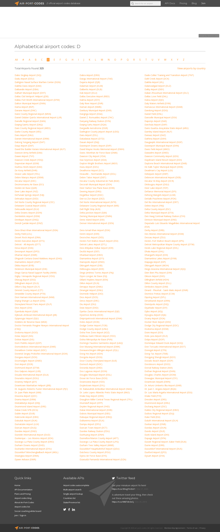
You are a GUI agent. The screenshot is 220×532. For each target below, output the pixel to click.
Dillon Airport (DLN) (89, 283)
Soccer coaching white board (29, 510)
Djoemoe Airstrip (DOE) (91, 314)
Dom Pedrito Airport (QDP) (28, 343)
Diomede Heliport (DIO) (91, 293)
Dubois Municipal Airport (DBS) (95, 413)
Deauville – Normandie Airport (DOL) (98, 173)
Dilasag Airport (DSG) (25, 279)
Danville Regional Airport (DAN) (30, 121)
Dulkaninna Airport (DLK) (92, 420)
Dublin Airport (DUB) (25, 413)
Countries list (69, 498)
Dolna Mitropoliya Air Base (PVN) (96, 339)
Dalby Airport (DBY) (154, 89)
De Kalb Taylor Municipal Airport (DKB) (164, 166)
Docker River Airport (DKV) (158, 321)
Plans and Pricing (23, 493)
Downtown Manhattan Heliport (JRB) (33, 385)
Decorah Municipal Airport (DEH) (96, 184)
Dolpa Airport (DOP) (155, 339)
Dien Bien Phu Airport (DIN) (158, 272)
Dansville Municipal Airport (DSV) (161, 117)
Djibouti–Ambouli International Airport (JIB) (36, 314)
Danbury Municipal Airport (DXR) (96, 110)
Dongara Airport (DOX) (26, 357)
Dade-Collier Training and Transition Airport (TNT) (169, 75)
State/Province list (72, 502)
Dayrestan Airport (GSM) (27, 163)
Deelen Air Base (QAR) (26, 187)
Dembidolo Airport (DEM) (27, 216)
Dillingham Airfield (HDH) (157, 279)
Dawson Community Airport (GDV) (162, 156)
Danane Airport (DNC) (26, 110)
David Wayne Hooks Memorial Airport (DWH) (102, 149)
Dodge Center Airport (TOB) (93, 325)
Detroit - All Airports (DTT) (28, 244)
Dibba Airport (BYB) (24, 265)
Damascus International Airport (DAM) (164, 106)
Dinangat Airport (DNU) (91, 290)
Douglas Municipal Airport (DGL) (96, 374)
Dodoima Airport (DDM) (157, 329)
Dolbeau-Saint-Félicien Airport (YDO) (98, 336)
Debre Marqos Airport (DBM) (29, 177)
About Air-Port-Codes (25, 502)
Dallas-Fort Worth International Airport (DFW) (37, 99)
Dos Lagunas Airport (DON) (93, 371)
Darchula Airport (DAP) (156, 124)
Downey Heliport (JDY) (26, 381)
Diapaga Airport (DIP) (155, 262)
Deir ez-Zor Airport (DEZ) (92, 198)
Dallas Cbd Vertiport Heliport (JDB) (32, 96)
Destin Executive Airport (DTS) (30, 240)
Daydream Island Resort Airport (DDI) (163, 159)
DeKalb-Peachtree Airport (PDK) (160, 198)
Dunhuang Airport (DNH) (92, 434)
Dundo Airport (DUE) (155, 431)
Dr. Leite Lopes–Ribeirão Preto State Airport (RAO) (105, 392)
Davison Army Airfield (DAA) (28, 152)
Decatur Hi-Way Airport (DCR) (159, 180)
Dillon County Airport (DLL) (158, 283)
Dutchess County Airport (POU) (95, 452)
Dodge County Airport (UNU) (94, 329)
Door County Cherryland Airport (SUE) (98, 360)
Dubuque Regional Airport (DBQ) (96, 417)
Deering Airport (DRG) (90, 191)
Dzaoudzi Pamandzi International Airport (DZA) (103, 459)
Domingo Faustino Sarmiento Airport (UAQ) (101, 343)
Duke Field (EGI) (152, 417)
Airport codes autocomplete (77, 485)
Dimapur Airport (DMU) (91, 286)
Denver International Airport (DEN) (97, 223)
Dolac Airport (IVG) (24, 336)
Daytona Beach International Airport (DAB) (166, 163)
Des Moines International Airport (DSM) (164, 233)
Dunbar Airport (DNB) (155, 424)
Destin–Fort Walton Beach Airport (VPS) (164, 240)
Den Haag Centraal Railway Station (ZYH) (165, 216)
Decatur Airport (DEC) (25, 180)
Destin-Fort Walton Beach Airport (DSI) (99, 240)
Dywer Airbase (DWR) (25, 459)
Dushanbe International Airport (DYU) (33, 448)
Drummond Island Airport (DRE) (30, 406)
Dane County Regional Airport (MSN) (33, 113)
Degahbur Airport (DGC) (91, 195)
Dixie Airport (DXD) (89, 307)
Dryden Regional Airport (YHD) (95, 406)
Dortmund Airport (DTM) (27, 367)
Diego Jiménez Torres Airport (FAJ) (97, 272)
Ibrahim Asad (213, 36)
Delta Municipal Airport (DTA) (159, 212)
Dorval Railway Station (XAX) (159, 367)
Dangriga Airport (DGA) (91, 113)
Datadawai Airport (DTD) (92, 138)
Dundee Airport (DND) (26, 431)
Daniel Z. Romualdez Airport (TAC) (97, 117)
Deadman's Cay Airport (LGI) (159, 170)
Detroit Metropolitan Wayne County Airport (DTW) (169, 244)
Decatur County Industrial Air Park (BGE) (99, 180)
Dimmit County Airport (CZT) (29, 290)
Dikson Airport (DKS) (155, 276)
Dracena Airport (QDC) (26, 395)
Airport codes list (23, 506)
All (16, 59)
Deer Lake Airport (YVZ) (26, 191)
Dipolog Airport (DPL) (155, 297)
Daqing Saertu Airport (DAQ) (29, 124)
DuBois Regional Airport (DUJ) (159, 413)
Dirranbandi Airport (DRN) (157, 300)
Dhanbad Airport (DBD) (91, 254)
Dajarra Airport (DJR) (90, 82)
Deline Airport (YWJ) (154, 205)
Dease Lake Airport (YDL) (27, 173)
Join (203, 3)
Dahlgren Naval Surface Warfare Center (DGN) (38, 82)
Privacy (202, 528)
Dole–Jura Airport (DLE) (156, 336)
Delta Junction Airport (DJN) (93, 212)
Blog (194, 3)
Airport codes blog (24, 498)
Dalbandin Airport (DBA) (26, 89)
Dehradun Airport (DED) (26, 198)
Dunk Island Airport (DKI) (157, 434)
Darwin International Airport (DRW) (32, 138)
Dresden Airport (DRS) (156, 399)
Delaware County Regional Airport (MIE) (99, 205)
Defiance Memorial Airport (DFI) (160, 191)
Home (18, 485)
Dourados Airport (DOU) (27, 378)
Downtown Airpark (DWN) (157, 381)
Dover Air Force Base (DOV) (93, 378)
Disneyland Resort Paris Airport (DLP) (33, 304)
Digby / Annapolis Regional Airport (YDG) (35, 276)
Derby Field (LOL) (23, 233)
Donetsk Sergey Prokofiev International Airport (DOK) (41, 353)
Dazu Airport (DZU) (89, 166)
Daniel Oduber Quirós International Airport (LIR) (38, 117)
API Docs (170, 3)
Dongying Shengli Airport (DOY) (160, 357)
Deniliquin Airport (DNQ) (27, 219)
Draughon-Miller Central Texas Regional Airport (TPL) (106, 399)
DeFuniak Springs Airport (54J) (29, 195)
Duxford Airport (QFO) (156, 452)
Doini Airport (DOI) (154, 332)
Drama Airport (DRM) (25, 399)
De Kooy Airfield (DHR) (26, 170)
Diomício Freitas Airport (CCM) (160, 293)
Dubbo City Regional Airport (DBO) (162, 410)
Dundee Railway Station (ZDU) (95, 431)
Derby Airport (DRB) (154, 230)
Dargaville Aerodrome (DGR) (94, 128)
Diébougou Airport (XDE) (92, 269)
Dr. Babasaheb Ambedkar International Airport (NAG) (106, 388)
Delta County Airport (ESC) (158, 209)
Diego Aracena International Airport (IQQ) (165, 269)
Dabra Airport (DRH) (90, 75)
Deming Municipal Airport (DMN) (96, 216)
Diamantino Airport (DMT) (28, 262)
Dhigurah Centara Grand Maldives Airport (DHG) (38, 258)
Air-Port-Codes (31, 3)
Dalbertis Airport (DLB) (91, 89)
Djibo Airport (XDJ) (154, 311)
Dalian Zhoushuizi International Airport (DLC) (167, 92)
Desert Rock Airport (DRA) (28, 237)
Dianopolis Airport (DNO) (92, 262)
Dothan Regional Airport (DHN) (160, 371)
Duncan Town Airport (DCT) (93, 427)
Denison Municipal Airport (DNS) (161, 219)
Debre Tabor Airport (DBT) (93, 177)
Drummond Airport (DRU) (157, 403)
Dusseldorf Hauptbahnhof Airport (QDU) (99, 448)
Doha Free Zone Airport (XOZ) (95, 332)
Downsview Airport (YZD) (92, 381)
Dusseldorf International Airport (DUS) (163, 448)
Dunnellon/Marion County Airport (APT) (99, 438)
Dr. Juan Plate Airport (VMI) (28, 392)
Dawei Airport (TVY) (24, 156)
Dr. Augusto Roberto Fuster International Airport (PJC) (41, 388)
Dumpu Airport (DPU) (90, 424)
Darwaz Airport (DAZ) (155, 135)
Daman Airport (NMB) (90, 106)
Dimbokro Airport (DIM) (156, 286)
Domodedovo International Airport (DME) (35, 346)
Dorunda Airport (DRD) (91, 367)
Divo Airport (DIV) (23, 307)
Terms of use (192, 528)
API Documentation (24, 489)
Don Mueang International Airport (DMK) (100, 346)
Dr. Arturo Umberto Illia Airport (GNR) (163, 385)
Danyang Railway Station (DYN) (95, 121)
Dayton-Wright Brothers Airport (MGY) (98, 163)
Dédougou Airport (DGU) (157, 184)
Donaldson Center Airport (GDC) (31, 350)
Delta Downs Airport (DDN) (28, 212)
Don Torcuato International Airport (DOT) (165, 346)
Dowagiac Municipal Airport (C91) (161, 378)
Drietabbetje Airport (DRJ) (27, 403)
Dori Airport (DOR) (24, 364)
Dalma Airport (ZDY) (90, 99)
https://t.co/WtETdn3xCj (124, 501)
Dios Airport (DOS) (89, 297)
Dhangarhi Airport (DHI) (156, 254)
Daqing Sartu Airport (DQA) (93, 124)
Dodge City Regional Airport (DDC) (162, 325)
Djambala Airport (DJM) (26, 311)
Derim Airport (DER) (89, 233)
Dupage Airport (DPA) (155, 438)
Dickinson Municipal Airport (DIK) (31, 269)
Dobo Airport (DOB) (89, 321)
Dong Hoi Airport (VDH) (91, 353)
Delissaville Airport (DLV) (27, 209)
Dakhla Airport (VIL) (154, 82)
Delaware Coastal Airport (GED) (30, 205)
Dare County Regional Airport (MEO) (33, 128)
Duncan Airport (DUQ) (26, 427)
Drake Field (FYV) (153, 395)
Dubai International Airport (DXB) (96, 410)
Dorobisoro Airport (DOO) (157, 364)
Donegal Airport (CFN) (156, 350)
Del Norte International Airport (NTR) (98, 202)
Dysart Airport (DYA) (155, 455)
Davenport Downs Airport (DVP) (95, 145)
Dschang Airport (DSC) (156, 406)
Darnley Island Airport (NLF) (158, 131)
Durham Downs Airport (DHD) (30, 445)
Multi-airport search (73, 489)
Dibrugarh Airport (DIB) (91, 265)
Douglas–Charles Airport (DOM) (160, 374)
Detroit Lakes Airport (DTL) (93, 244)
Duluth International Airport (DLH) (161, 420)
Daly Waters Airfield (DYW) (158, 103)
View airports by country (191, 68)
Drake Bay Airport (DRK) (92, 395)
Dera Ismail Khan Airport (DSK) (95, 230)
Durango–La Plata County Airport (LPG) (99, 441)
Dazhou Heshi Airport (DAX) (28, 166)
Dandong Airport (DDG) (156, 110)
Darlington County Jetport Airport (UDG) (99, 131)
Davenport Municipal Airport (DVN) (162, 145)
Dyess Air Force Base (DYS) (93, 455)
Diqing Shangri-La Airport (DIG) (30, 300)
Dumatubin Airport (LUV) (27, 424)
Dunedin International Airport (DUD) (32, 434)
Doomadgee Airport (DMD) (28, 360)
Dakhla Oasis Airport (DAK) (28, 85)
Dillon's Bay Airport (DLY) (27, 286)
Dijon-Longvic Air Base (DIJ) (93, 276)
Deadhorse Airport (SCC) (92, 170)
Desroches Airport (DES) (92, 237)
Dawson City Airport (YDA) (93, 156)
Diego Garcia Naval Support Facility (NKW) (36, 272)
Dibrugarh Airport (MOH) (157, 265)
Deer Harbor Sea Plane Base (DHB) (97, 187)
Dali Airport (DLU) (88, 92)
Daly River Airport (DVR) (91, 103)
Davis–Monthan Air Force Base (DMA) (98, 152)
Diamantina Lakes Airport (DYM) (161, 258)
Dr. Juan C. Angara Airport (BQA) (160, 388)
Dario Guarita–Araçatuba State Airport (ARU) (167, 128)
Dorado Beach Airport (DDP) (159, 360)
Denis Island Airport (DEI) (92, 219)
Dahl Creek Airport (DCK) (157, 78)
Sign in (23, 515)
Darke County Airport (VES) (28, 131)
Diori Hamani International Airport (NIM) (34, 297)
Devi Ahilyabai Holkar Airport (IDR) (96, 247)
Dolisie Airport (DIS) (24, 339)
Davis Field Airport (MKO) (157, 149)
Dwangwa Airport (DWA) (27, 455)
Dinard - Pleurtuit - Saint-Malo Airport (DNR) (166, 290)
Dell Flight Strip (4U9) (90, 209)
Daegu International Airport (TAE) (96, 78)
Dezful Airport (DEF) (89, 251)
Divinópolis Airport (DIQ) (157, 304)
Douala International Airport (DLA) (32, 374)
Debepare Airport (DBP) (156, 173)
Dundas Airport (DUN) (155, 427)
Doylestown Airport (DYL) (92, 385)
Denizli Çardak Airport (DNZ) (29, 223)
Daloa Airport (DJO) (154, 99)
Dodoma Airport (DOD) (26, 332)
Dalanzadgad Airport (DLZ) (158, 85)
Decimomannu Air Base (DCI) (29, 184)
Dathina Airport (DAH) (155, 138)
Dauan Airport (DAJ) (89, 142)
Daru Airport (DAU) (24, 135)
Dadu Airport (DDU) (24, 78)
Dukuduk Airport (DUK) (26, 420)
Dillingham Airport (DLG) (27, 283)
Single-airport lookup (73, 493)
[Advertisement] (183, 496)
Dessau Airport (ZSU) (155, 237)
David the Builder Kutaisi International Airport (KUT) (40, 149)
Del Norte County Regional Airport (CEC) (35, 202)
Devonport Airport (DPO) (27, 251)
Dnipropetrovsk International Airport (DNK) (101, 318)
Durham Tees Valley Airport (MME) (97, 445)
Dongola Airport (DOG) (91, 357)
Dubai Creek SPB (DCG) (26, 410)
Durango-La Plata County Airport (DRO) (34, 441)
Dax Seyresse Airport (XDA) (93, 159)
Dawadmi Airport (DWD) (157, 152)
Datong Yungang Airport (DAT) (30, 142)
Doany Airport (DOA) (155, 318)
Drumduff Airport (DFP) (91, 403)
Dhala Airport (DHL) (154, 251)
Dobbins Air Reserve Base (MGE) (31, 321)
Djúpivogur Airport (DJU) (27, 318)
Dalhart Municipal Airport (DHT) (30, 92)
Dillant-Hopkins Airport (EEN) (94, 279)
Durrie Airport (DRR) (154, 445)
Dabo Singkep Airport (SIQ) (28, 75)
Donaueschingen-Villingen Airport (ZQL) (99, 350)
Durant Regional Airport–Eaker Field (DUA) (165, 441)
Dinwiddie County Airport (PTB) (30, 293)
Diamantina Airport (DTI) (92, 258)
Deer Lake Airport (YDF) (156, 187)
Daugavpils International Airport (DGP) (163, 142)
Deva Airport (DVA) (24, 247)
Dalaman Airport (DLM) (91, 85)
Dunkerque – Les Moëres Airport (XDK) (34, 438)
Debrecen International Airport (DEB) (163, 177)
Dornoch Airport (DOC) (91, 364)
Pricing (183, 3)
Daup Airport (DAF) (24, 145)
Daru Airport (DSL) (89, 135)
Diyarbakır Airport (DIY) (156, 307)
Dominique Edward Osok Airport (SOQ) (164, 343)
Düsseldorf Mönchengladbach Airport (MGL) (36, 452)
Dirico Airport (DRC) (89, 300)
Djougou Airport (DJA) (155, 314)
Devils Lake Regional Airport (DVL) (161, 247)
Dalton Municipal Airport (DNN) (30, 103)
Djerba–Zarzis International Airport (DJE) (99, 311)
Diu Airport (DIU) (88, 304)
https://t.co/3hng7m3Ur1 (124, 488)
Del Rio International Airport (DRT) (162, 202)
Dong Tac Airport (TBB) (156, 353)
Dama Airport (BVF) (24, 106)
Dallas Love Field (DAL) (156, 96)
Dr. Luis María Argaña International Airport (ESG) (168, 392)
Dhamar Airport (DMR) (26, 254)
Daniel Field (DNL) (154, 113)
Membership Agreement (174, 528)
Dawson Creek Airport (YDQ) (29, 159)
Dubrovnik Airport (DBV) (26, 417)
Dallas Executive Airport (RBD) (95, 96)
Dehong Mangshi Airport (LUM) (160, 195)
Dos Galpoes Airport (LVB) (28, 371)
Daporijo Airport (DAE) (156, 121)
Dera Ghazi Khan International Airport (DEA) (36, 230)
